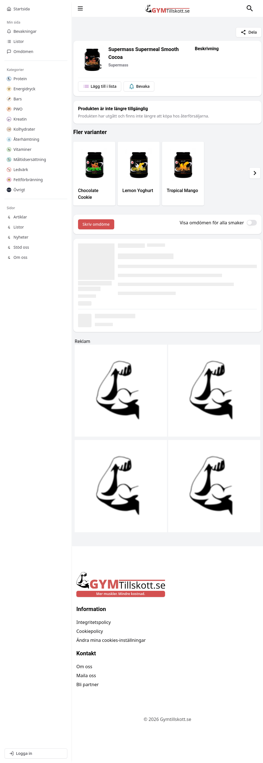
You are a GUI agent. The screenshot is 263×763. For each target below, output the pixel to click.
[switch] (252, 222)
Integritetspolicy (93, 622)
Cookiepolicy (89, 631)
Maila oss (86, 675)
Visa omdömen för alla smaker (212, 223)
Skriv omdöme (96, 224)
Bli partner (87, 684)
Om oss (84, 666)
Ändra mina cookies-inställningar (111, 640)
